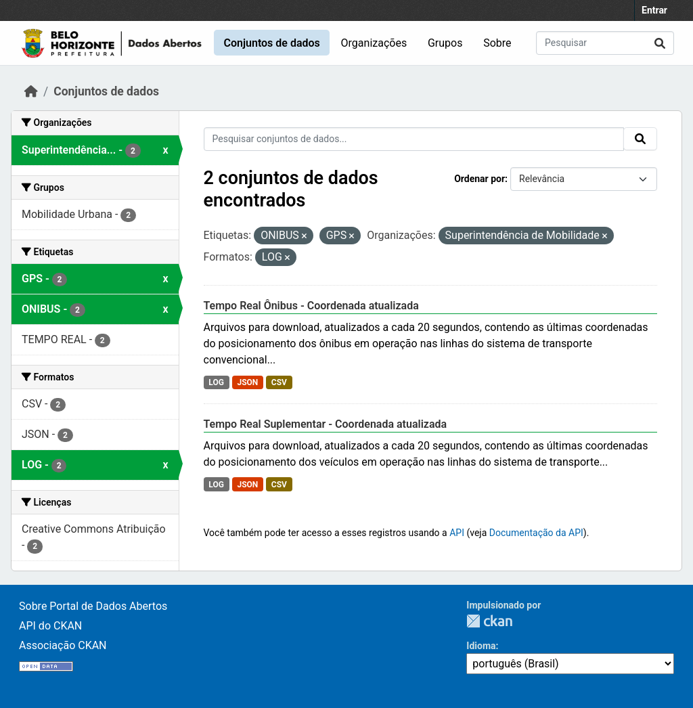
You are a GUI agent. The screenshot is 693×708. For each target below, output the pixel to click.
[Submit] (660, 43)
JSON (247, 382)
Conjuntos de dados (271, 43)
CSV (279, 382)
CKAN (489, 621)
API (456, 532)
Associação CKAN (63, 645)
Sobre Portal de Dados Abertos (93, 606)
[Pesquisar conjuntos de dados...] (605, 43)
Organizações (374, 43)
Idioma (480, 645)
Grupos (445, 43)
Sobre (497, 43)
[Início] (31, 91)
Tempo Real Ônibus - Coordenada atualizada (311, 305)
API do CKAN (50, 625)
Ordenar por (479, 178)
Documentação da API (536, 532)
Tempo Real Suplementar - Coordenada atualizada (325, 424)
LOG (216, 382)
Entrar (654, 10)
